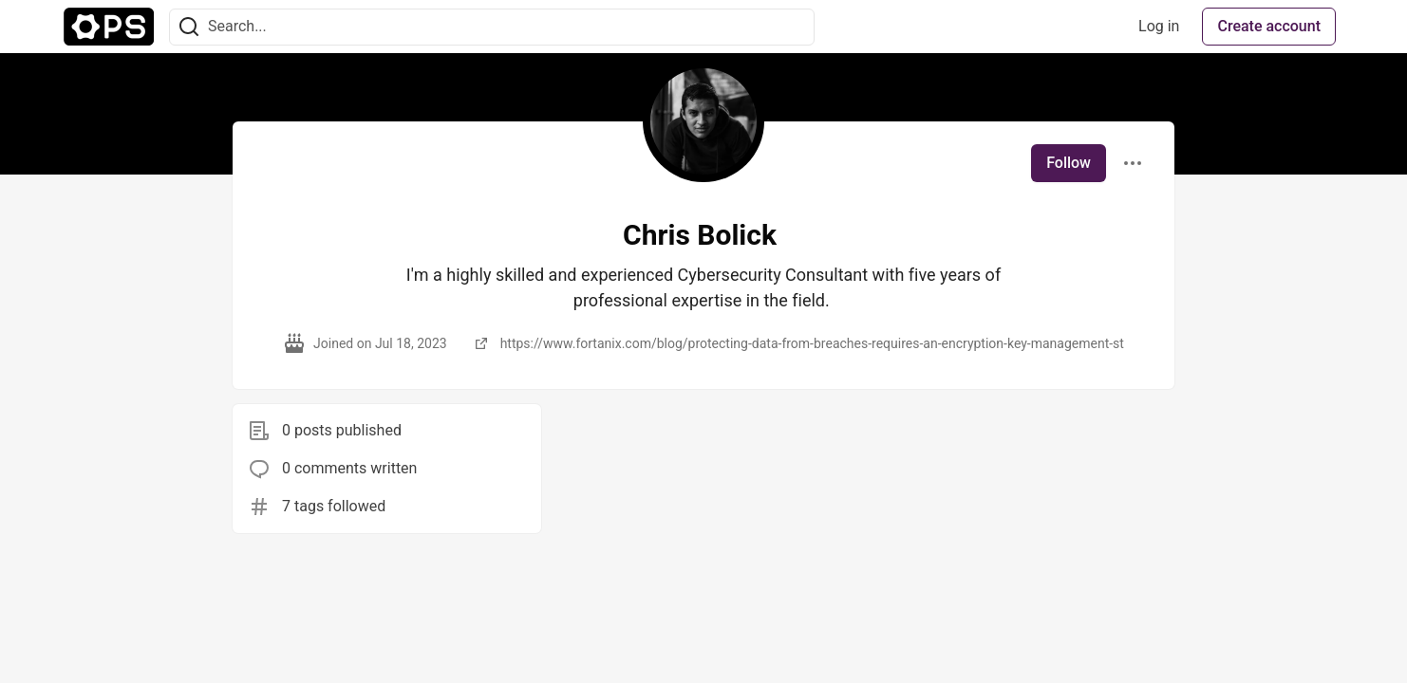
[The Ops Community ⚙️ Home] (109, 27)
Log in (1158, 26)
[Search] (189, 27)
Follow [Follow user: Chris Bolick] (1068, 163)
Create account (1269, 26)
